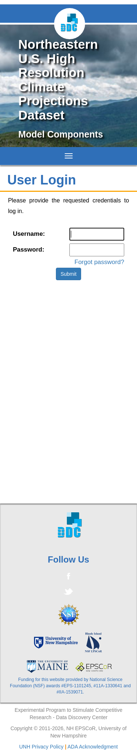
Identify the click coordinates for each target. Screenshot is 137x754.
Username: (29, 233)
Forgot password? (99, 262)
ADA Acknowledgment (93, 747)
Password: (28, 249)
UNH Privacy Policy (41, 747)
